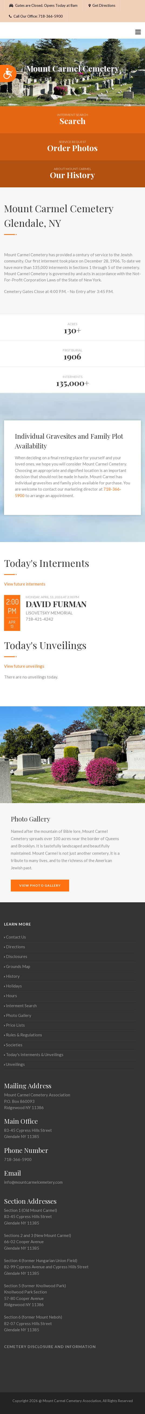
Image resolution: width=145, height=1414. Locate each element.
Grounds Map (17, 966)
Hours (10, 995)
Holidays (13, 985)
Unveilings (14, 1064)
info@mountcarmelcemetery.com (33, 1182)
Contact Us (15, 936)
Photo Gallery (17, 1015)
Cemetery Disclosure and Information (50, 1346)
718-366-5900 (18, 1159)
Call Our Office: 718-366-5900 (36, 16)
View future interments (24, 583)
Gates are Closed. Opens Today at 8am (43, 5)
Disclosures (15, 956)
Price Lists (14, 1025)
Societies (13, 1044)
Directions (14, 946)
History (12, 976)
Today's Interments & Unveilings (33, 1054)
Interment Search (20, 1005)
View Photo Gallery (40, 885)
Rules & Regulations (23, 1034)
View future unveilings (24, 666)
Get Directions (101, 5)
